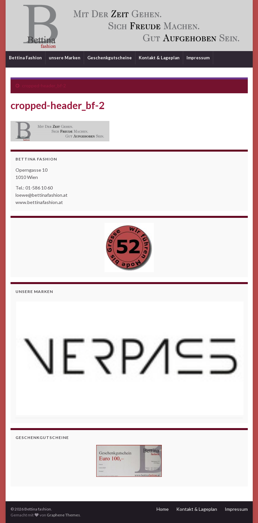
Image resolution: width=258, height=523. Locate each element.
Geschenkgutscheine (109, 57)
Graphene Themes (63, 514)
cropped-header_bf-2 (44, 85)
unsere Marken (64, 57)
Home (163, 509)
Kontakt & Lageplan (159, 57)
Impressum (198, 57)
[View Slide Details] (129, 358)
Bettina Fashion (25, 57)
